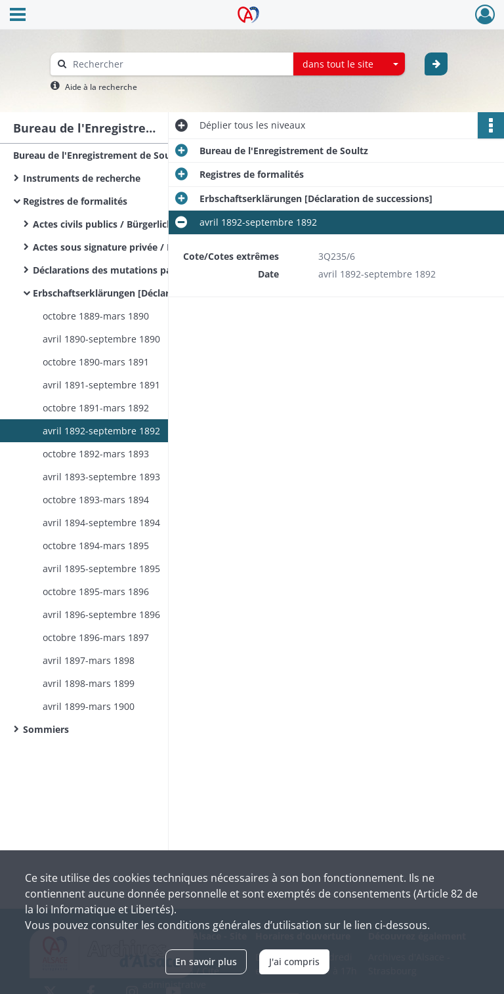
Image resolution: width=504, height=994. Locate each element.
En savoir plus (206, 961)
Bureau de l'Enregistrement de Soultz (97, 155)
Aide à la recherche (101, 87)
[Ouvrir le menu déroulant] (18, 16)
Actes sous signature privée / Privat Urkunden (137, 247)
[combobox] (349, 64)
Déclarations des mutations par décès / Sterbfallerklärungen (164, 270)
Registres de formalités (75, 201)
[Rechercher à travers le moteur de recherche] (178, 64)
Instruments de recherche (81, 178)
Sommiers (46, 729)
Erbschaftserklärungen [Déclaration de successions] (149, 293)
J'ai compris (294, 961)
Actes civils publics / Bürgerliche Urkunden (129, 224)
